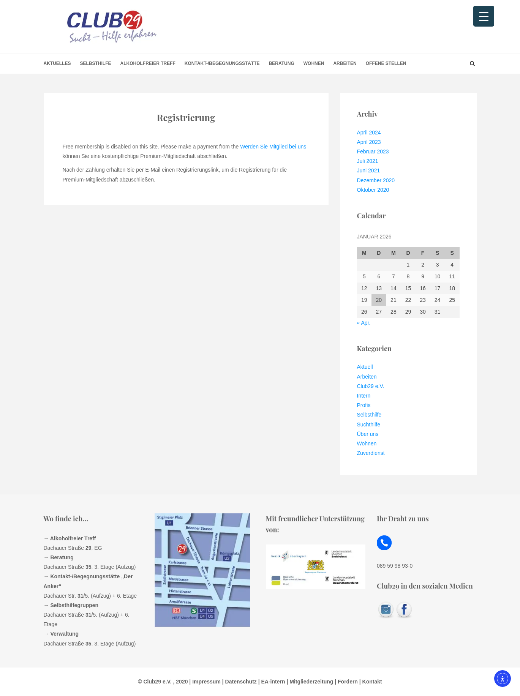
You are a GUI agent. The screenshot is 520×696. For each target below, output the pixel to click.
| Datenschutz (239, 682)
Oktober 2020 (373, 190)
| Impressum (204, 682)
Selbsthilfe (95, 63)
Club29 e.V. (370, 386)
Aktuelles (57, 63)
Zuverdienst (371, 453)
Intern (364, 396)
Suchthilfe (368, 424)
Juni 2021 (368, 170)
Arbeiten (344, 63)
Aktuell (365, 367)
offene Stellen (386, 63)
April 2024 (369, 132)
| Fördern (345, 682)
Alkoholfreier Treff (147, 63)
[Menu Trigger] (483, 16)
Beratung (281, 63)
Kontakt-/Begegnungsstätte (222, 63)
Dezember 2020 (376, 180)
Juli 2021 (367, 161)
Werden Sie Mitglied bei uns (273, 147)
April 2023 (369, 142)
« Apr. (364, 323)
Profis (364, 405)
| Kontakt (370, 682)
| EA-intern (271, 682)
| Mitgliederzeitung (309, 682)
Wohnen (313, 63)
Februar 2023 (373, 151)
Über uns (368, 434)
